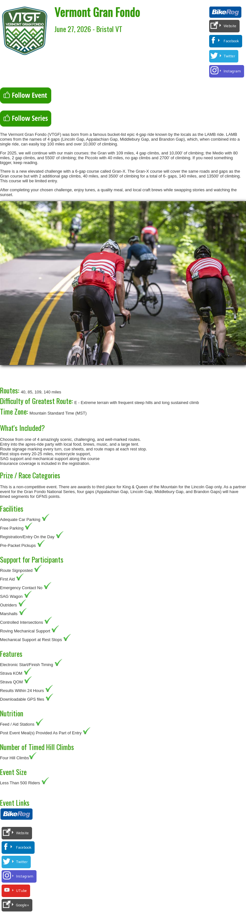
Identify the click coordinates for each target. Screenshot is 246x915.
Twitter (229, 56)
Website (230, 26)
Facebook (231, 41)
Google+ (22, 905)
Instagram (232, 71)
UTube (21, 891)
